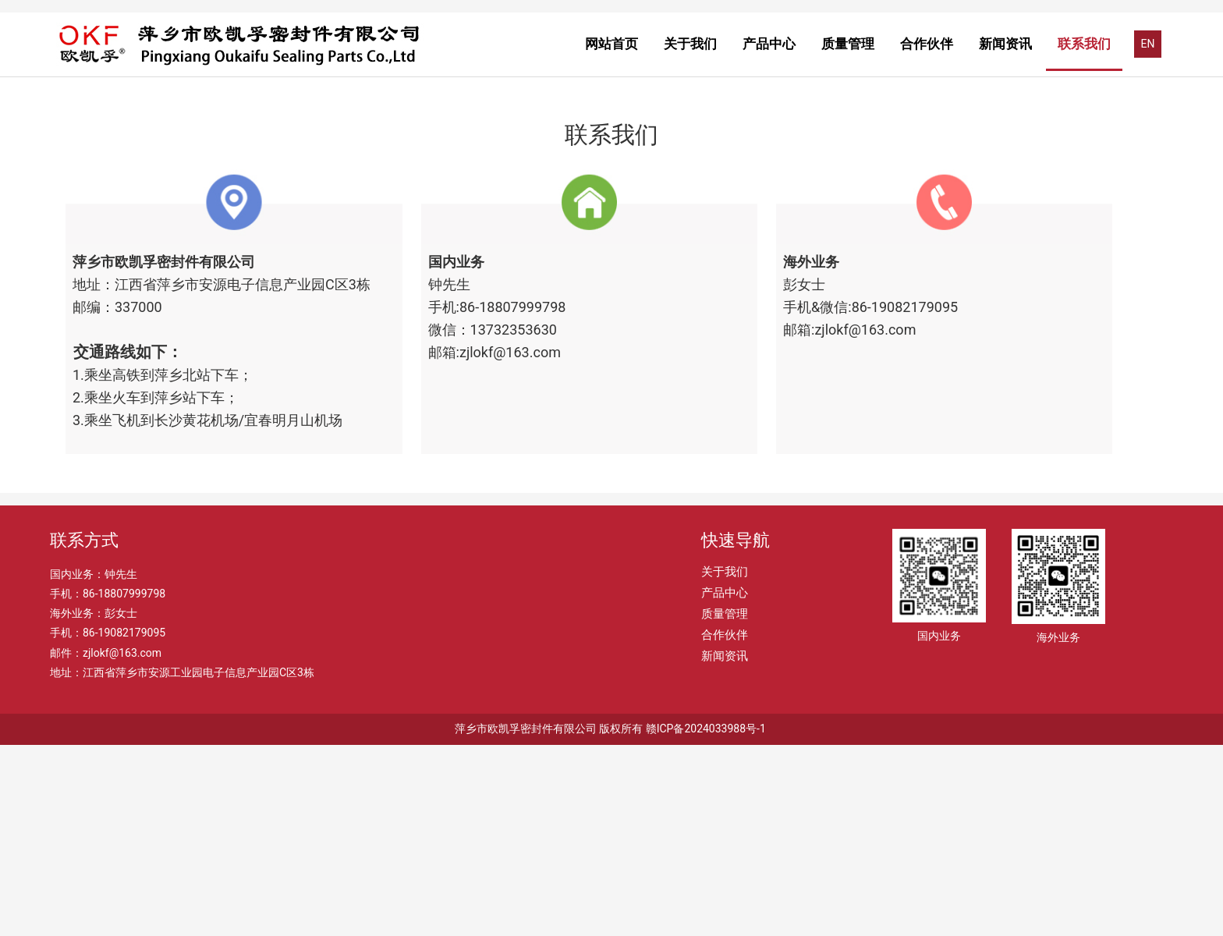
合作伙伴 (926, 43)
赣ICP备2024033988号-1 (706, 919)
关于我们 (690, 43)
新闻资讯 (1005, 43)
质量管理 (847, 43)
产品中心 (769, 43)
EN (1148, 43)
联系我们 (1084, 43)
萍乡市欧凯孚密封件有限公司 (526, 919)
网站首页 (611, 43)
